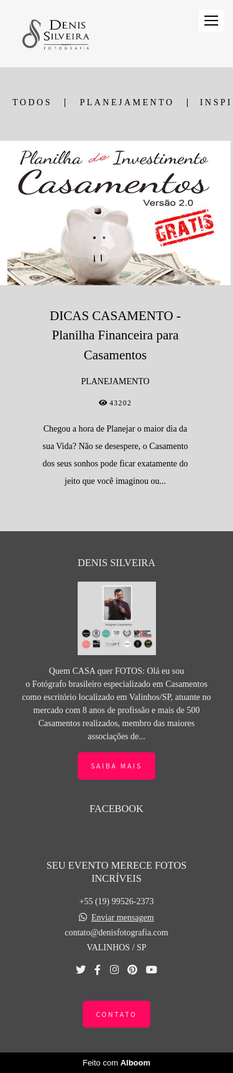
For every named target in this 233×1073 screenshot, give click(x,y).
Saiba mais (116, 765)
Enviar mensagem (122, 918)
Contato (116, 1014)
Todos (32, 102)
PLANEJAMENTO (127, 102)
